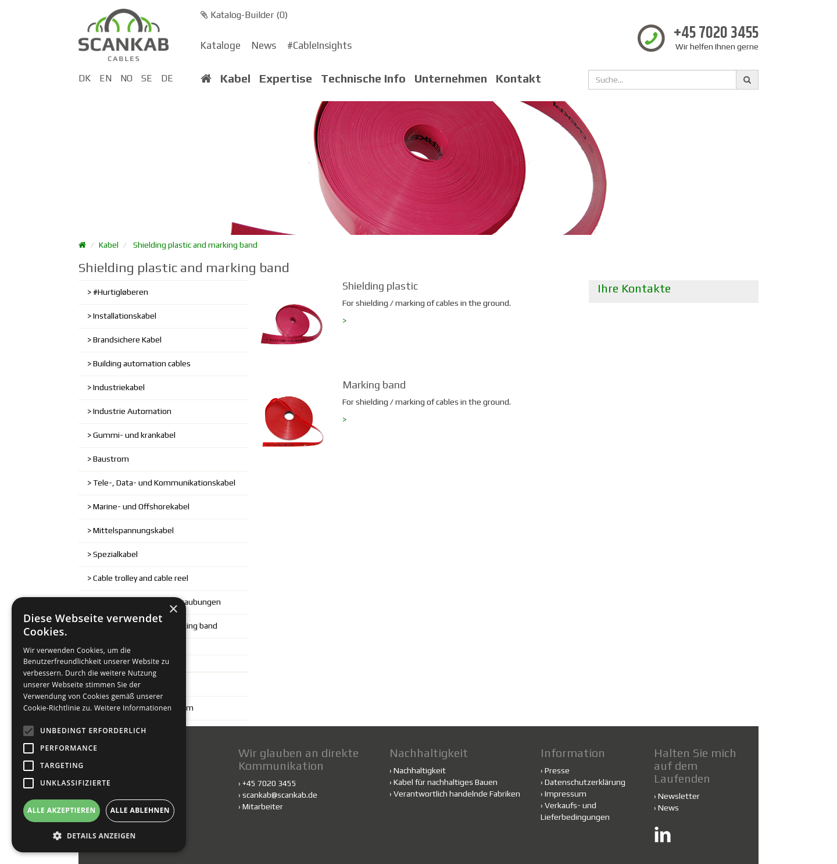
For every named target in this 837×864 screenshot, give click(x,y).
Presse (557, 770)
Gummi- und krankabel (134, 435)
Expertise (285, 78)
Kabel (235, 78)
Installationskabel (124, 315)
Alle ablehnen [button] (140, 810)
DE (167, 78)
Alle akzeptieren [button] (61, 810)
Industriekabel (119, 387)
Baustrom (111, 458)
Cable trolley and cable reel (140, 578)
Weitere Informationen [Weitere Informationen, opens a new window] (133, 708)
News (264, 45)
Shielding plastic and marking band (195, 244)
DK (84, 78)
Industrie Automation (132, 411)
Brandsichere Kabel (127, 339)
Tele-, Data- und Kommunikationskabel (164, 482)
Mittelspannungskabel (133, 530)
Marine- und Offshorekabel (141, 506)
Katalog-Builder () (244, 14)
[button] (98, 835)
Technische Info (363, 78)
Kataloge (221, 45)
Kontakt (518, 78)
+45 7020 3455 (716, 33)
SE (146, 78)
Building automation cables (142, 363)
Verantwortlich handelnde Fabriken (454, 793)
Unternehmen (450, 78)
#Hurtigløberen (120, 292)
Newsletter (679, 796)
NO (126, 78)
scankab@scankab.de (279, 794)
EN (105, 78)
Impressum (565, 793)
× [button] (173, 609)
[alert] (99, 724)
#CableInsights (319, 45)
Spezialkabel (115, 554)
